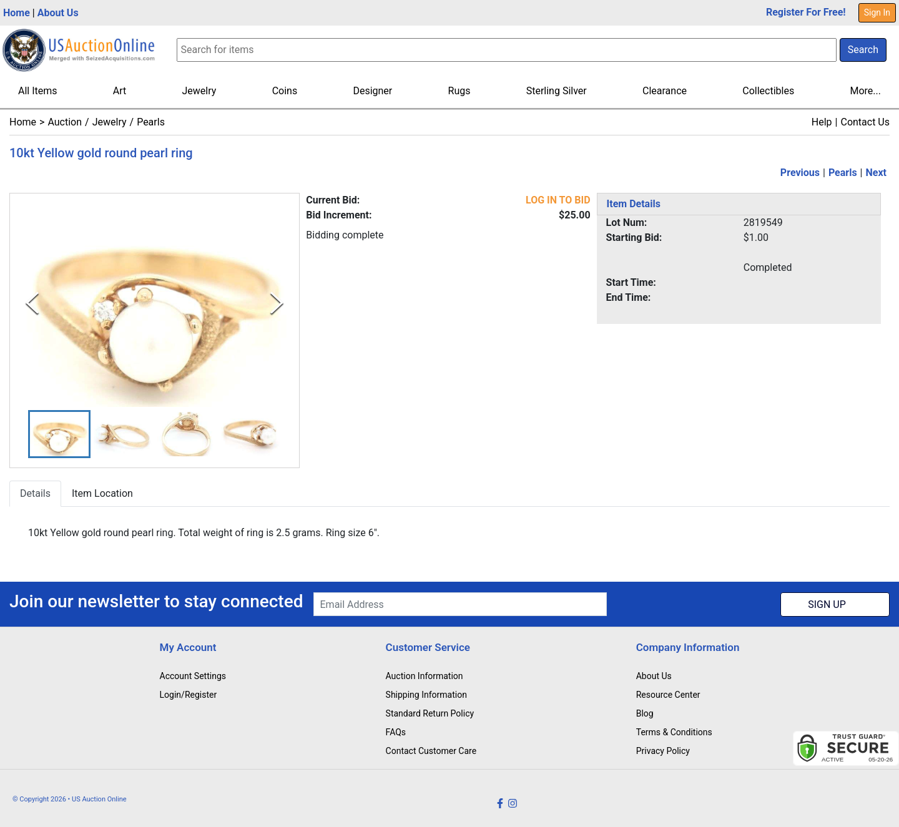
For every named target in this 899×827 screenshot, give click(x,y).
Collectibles (768, 91)
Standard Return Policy (430, 713)
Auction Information (424, 676)
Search (863, 50)
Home (16, 13)
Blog (645, 713)
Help (822, 122)
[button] (59, 434)
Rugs (459, 91)
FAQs (396, 732)
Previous (800, 173)
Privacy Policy (663, 751)
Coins (285, 91)
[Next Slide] (277, 303)
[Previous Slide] (32, 303)
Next (876, 173)
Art (119, 91)
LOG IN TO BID (558, 200)
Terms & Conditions (674, 732)
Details (35, 493)
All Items (37, 91)
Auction (64, 122)
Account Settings (193, 676)
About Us (58, 13)
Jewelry (199, 91)
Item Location (102, 493)
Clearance (664, 91)
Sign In (877, 12)
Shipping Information (426, 695)
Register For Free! (806, 12)
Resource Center (668, 695)
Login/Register (188, 695)
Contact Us (865, 122)
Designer (372, 91)
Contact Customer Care (431, 751)
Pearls (151, 122)
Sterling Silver (556, 91)
